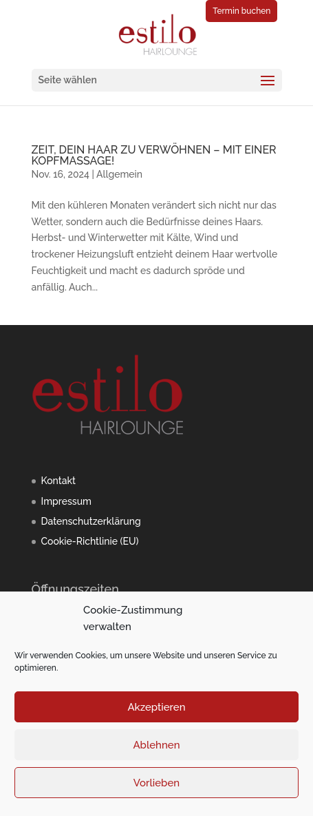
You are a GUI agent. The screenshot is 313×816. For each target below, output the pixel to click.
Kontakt (58, 480)
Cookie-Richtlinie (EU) (90, 541)
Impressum (66, 501)
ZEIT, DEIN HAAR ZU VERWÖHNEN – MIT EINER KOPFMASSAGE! (154, 155)
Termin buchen (241, 11)
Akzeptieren (156, 707)
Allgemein (119, 174)
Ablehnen (156, 745)
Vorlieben (156, 783)
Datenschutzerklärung (91, 521)
